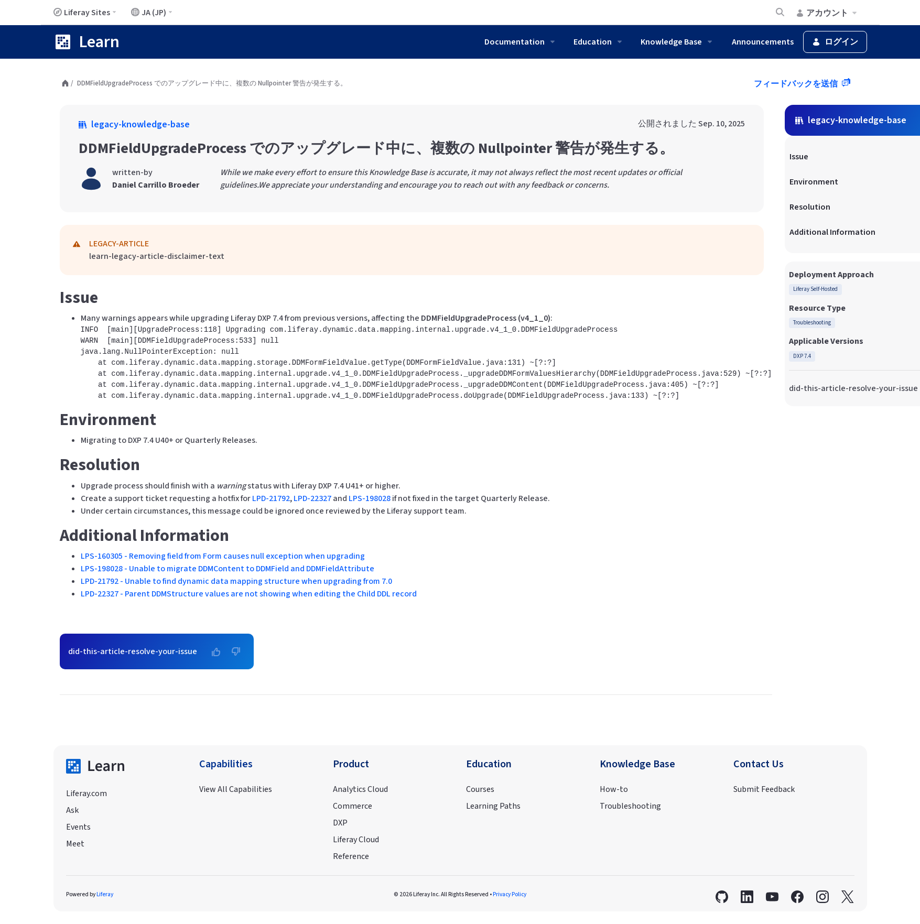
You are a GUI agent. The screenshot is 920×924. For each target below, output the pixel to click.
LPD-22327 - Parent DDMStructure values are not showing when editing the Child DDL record (249, 594)
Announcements (763, 42)
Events (78, 827)
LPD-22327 (312, 498)
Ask (72, 810)
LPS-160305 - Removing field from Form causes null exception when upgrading (223, 556)
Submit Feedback (764, 789)
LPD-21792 (271, 498)
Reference (351, 856)
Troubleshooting (812, 323)
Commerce (352, 806)
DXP (340, 823)
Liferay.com (86, 793)
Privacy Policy (509, 894)
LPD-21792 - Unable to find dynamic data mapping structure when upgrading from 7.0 (236, 581)
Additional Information (832, 232)
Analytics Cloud (360, 789)
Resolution (809, 207)
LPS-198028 (370, 498)
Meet (75, 844)
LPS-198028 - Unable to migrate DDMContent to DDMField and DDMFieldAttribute (227, 568)
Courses (480, 789)
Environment (813, 182)
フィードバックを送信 (796, 84)
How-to (614, 789)
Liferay (104, 894)
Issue (798, 156)
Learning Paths (493, 806)
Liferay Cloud (356, 839)
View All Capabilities (235, 789)
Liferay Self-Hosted (815, 289)
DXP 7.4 (802, 356)
